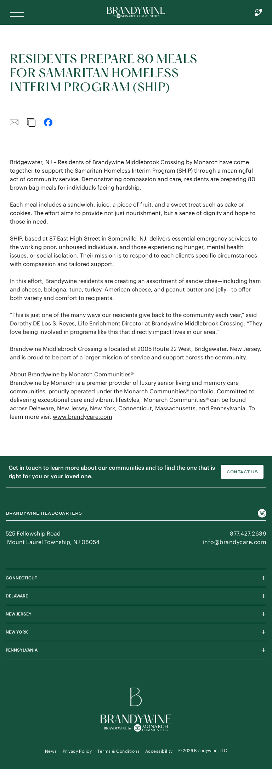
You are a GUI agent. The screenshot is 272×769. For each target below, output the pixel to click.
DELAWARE (136, 596)
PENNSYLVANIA (136, 650)
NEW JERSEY (136, 614)
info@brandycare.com (234, 541)
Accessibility (158, 751)
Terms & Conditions (118, 751)
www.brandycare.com (82, 416)
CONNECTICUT (136, 578)
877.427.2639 (248, 533)
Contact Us (242, 471)
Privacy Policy (77, 751)
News (51, 751)
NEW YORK (136, 632)
